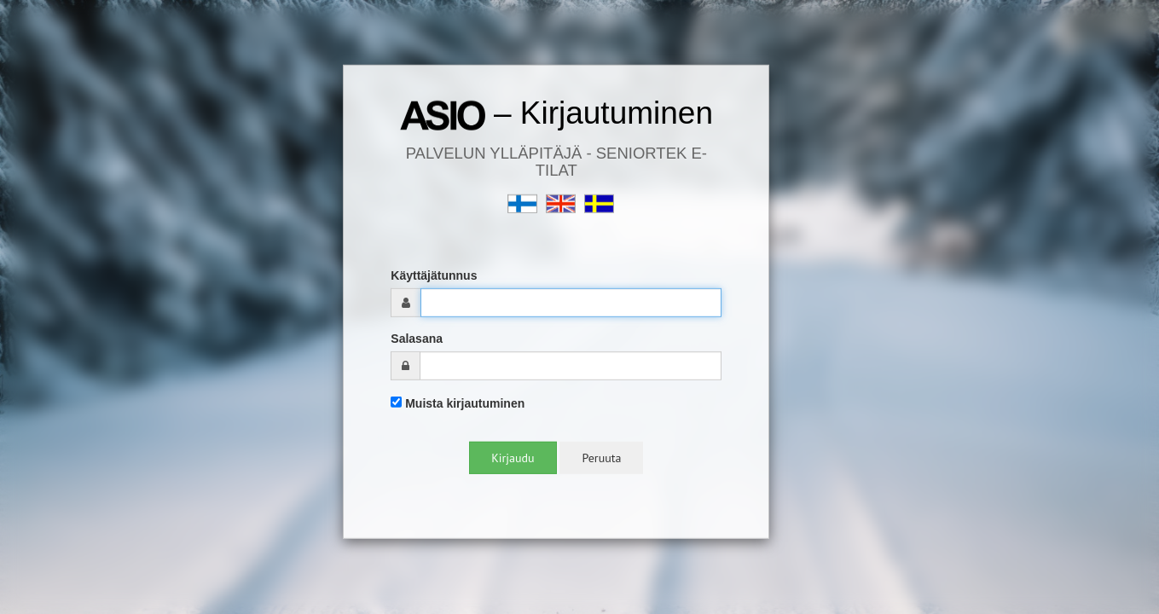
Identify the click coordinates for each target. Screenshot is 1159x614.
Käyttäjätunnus (434, 275)
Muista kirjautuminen (457, 403)
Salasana (417, 338)
